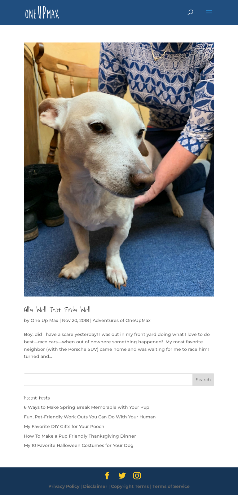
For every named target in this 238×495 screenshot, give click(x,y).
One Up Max (44, 320)
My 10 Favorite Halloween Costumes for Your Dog (79, 445)
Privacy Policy (63, 486)
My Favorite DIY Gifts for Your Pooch (64, 426)
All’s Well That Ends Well (57, 310)
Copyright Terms (130, 486)
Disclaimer (95, 486)
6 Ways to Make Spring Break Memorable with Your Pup (86, 407)
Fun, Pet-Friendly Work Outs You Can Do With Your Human (90, 417)
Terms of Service (171, 486)
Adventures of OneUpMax (122, 320)
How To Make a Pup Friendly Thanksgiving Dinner (80, 436)
